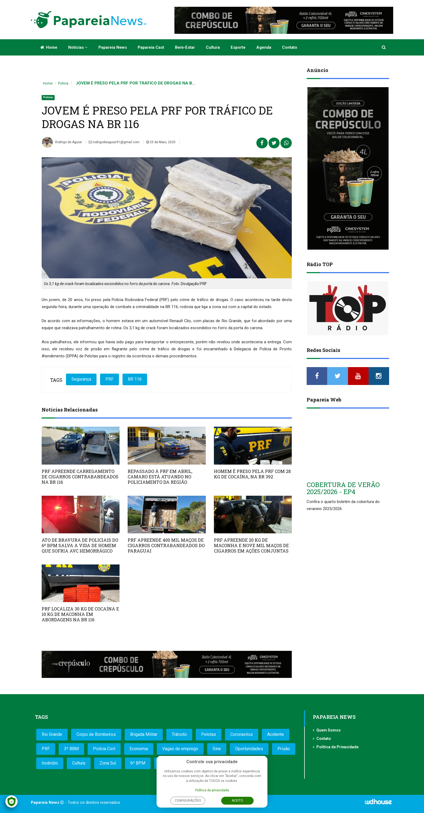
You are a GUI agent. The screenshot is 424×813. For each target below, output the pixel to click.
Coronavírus (241, 734)
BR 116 (135, 379)
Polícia (63, 83)
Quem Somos (328, 730)
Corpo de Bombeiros (96, 734)
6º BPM (137, 763)
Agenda (263, 47)
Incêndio (50, 763)
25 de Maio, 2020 (160, 142)
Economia (139, 748)
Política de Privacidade (337, 747)
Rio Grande (52, 734)
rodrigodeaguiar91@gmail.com (114, 142)
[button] (384, 47)
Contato (289, 47)
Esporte (238, 47)
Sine (217, 748)
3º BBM (71, 748)
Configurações (188, 800)
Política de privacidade (212, 790)
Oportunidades (249, 748)
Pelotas (208, 734)
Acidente (275, 734)
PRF (109, 379)
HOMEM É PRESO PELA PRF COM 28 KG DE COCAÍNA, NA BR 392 (252, 473)
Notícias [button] (78, 47)
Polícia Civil (104, 748)
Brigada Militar (143, 734)
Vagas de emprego (180, 748)
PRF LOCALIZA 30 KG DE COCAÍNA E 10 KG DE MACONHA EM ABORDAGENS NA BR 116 (80, 614)
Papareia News (112, 47)
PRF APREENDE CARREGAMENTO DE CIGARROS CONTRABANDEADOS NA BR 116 (80, 476)
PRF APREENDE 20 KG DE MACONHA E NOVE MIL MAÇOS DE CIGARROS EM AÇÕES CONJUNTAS (251, 545)
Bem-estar (185, 47)
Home (48, 47)
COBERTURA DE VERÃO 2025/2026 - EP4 (343, 488)
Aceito (237, 800)
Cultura (213, 47)
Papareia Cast (151, 47)
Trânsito (179, 734)
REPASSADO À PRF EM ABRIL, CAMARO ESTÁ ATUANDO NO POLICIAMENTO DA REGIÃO (160, 476)
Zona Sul (108, 763)
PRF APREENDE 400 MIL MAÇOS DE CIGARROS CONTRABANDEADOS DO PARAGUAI (166, 545)
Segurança (81, 379)
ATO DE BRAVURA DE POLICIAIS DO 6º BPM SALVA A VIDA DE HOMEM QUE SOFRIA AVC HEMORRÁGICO (80, 545)
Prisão (283, 748)
